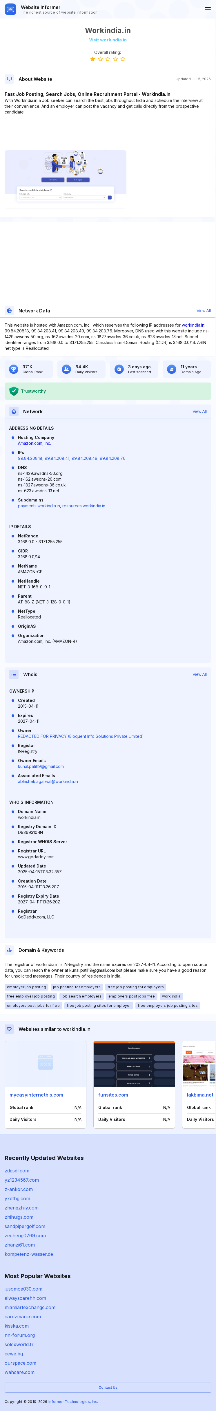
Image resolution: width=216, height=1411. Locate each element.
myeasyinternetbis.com (36, 1095)
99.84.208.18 (30, 458)
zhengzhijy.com (22, 1208)
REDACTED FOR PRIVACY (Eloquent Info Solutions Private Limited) (81, 736)
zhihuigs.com (19, 1217)
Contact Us (108, 1387)
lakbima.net (200, 1095)
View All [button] (204, 310)
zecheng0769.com (25, 1235)
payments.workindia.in (39, 505)
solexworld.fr (19, 1344)
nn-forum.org (20, 1335)
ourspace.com (20, 1363)
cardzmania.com (23, 1317)
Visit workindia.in (108, 40)
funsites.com (113, 1095)
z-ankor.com (19, 1189)
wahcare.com (20, 1372)
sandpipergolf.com (25, 1226)
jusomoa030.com (23, 1289)
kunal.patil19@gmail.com (41, 766)
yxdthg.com (17, 1198)
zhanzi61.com (20, 1245)
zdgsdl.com (17, 1171)
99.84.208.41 (57, 458)
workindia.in (193, 325)
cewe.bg (14, 1354)
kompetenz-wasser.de (29, 1254)
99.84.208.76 (113, 458)
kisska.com (17, 1326)
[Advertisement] (108, 132)
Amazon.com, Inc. (34, 443)
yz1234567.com (22, 1180)
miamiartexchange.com (30, 1307)
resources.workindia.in (83, 505)
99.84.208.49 (84, 458)
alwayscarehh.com (25, 1298)
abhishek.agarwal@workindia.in (48, 781)
